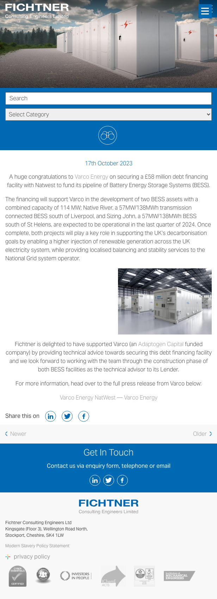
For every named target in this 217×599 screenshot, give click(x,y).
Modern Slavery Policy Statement (37, 545)
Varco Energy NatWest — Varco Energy (108, 397)
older (202, 434)
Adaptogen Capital (161, 344)
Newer (15, 434)
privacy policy (32, 556)
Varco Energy (91, 176)
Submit (108, 135)
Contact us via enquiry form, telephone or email (108, 466)
